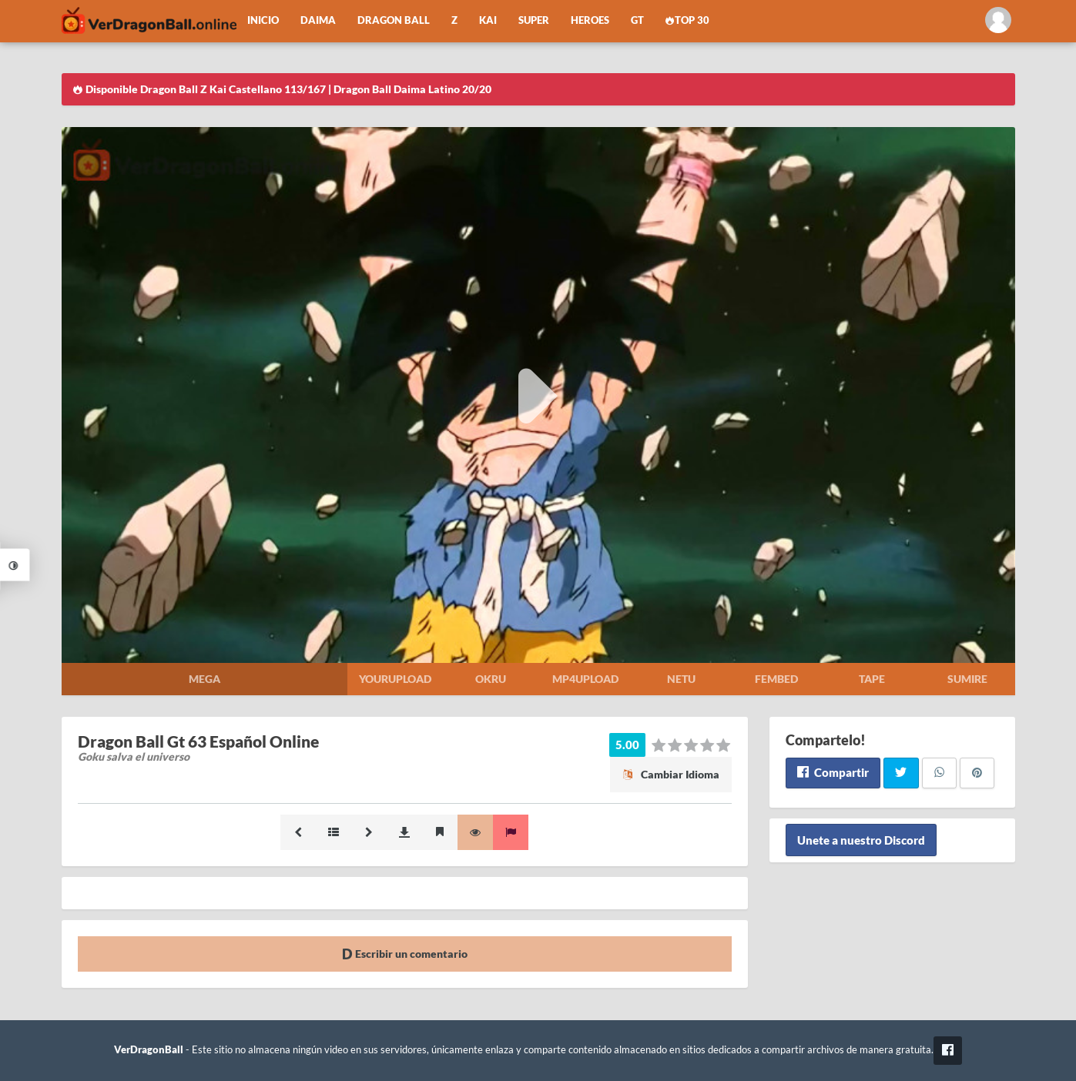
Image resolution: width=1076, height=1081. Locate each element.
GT (637, 20)
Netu (681, 678)
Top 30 (687, 20)
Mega (204, 678)
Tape (872, 678)
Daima (318, 20)
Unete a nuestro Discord (861, 840)
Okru (490, 678)
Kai (488, 20)
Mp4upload (585, 678)
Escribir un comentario (405, 953)
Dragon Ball (393, 20)
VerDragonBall (148, 1050)
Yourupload (395, 678)
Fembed (776, 678)
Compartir (833, 772)
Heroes (590, 20)
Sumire (967, 678)
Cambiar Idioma (670, 774)
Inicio (263, 20)
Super (533, 20)
